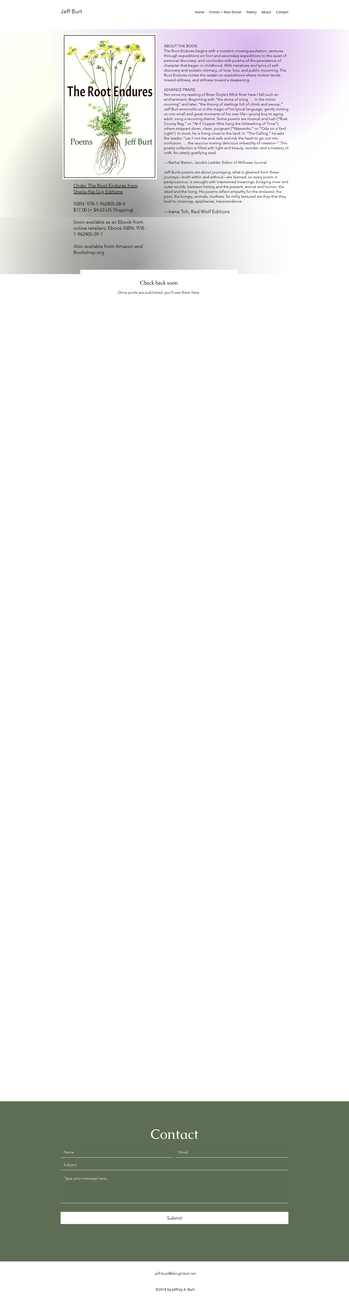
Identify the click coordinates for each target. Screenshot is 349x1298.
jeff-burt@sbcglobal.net (175, 1273)
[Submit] (174, 1218)
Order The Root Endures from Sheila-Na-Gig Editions (105, 189)
